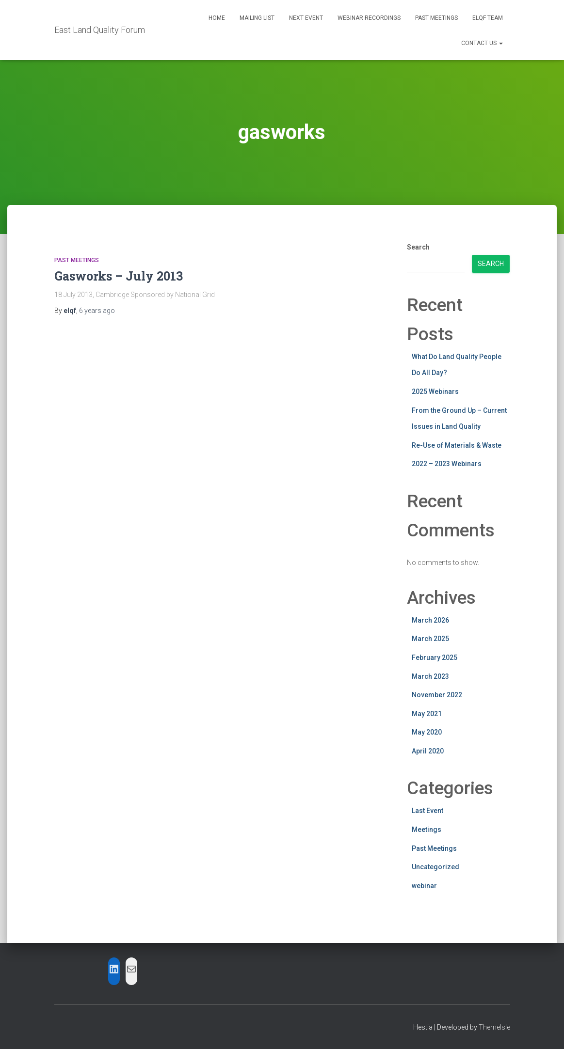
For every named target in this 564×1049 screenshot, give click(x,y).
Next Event (306, 18)
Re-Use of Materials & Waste (456, 445)
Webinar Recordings (369, 18)
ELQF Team (487, 18)
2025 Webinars (435, 391)
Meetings (426, 829)
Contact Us (482, 43)
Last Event (427, 810)
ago (97, 310)
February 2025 (434, 657)
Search (418, 247)
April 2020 (428, 751)
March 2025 (430, 638)
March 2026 (430, 620)
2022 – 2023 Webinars (447, 464)
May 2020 (427, 732)
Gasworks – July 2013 (118, 276)
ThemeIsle (494, 1027)
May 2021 (427, 714)
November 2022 (437, 695)
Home (217, 18)
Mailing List (257, 18)
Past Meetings (436, 18)
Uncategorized (435, 867)
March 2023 (430, 676)
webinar (424, 886)
